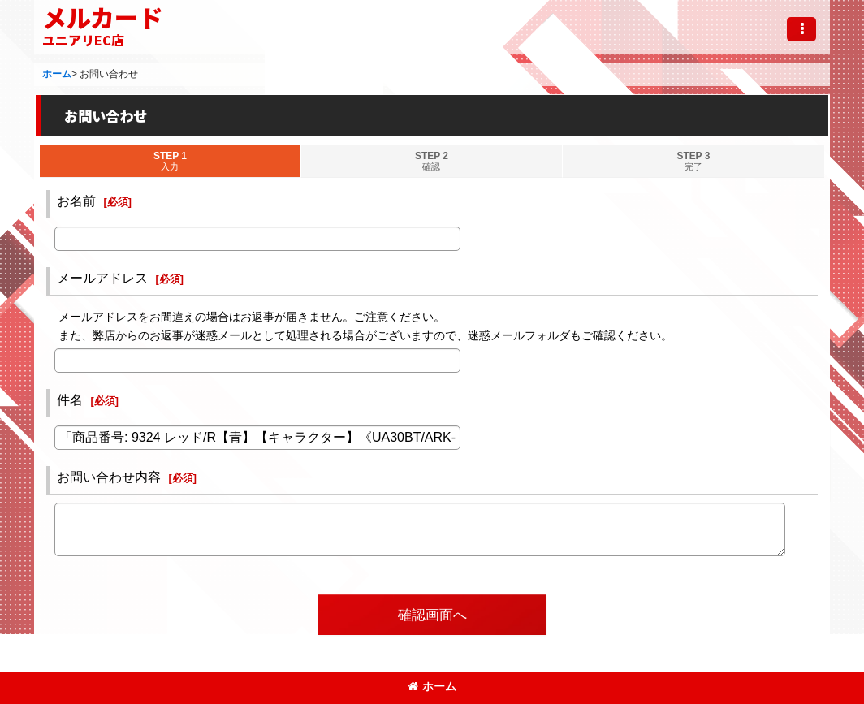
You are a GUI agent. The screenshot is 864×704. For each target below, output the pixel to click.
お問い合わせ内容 (109, 476)
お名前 (76, 200)
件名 (70, 399)
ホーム (432, 686)
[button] (801, 29)
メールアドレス (102, 277)
